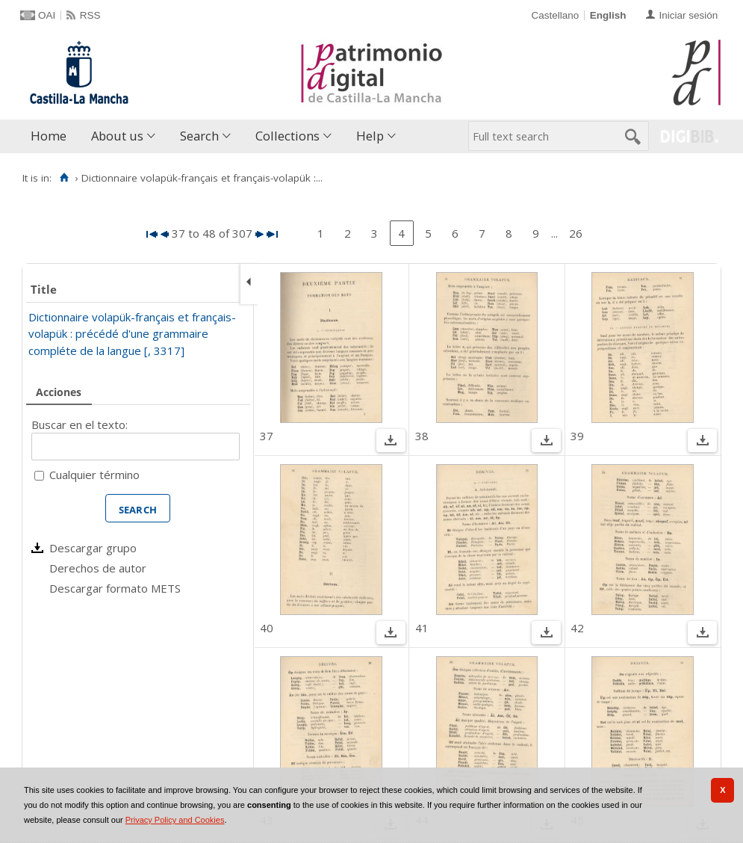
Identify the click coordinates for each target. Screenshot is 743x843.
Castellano (555, 15)
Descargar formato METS (115, 588)
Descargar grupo (93, 547)
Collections (287, 135)
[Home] (63, 178)
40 (266, 627)
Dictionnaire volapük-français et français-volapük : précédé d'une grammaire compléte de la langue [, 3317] (132, 333)
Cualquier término (94, 474)
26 (575, 233)
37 (266, 435)
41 (422, 627)
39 (577, 435)
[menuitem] (52, 136)
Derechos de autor (97, 568)
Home (48, 135)
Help (370, 135)
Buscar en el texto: (79, 424)
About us (117, 135)
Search (199, 135)
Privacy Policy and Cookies (175, 819)
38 (422, 435)
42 (577, 627)
